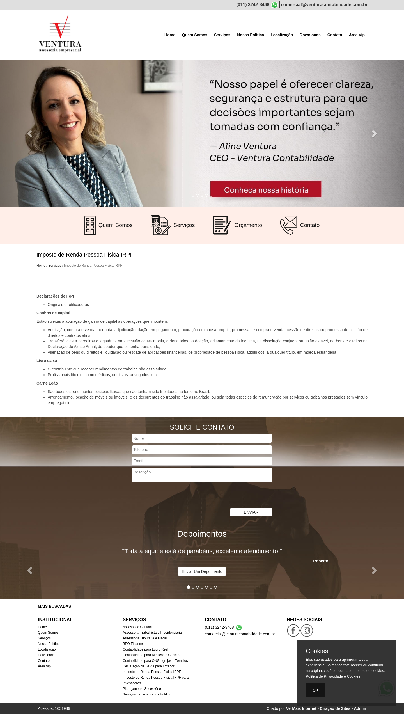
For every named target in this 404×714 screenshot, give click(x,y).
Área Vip (357, 35)
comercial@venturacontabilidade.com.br (324, 4)
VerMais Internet (301, 708)
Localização (282, 35)
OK (315, 690)
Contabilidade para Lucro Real (145, 649)
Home (169, 35)
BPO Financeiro (135, 644)
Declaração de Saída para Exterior (149, 666)
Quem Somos (194, 35)
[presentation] (174, 496)
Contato (334, 35)
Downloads (310, 35)
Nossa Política (250, 35)
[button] (30, 133)
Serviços (222, 35)
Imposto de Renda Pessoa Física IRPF (152, 672)
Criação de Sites (335, 708)
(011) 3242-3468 (252, 4)
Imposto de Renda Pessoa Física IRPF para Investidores (156, 680)
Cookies (317, 651)
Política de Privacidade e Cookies (333, 676)
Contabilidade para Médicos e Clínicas (151, 655)
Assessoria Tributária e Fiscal (145, 638)
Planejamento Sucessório (142, 689)
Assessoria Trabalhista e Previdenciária (152, 633)
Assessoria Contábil (138, 627)
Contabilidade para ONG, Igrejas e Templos (155, 661)
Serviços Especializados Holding (147, 694)
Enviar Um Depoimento (202, 571)
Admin (360, 708)
